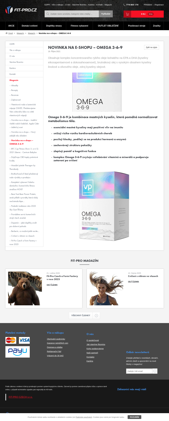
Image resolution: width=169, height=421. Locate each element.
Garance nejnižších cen (57, 343)
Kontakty (90, 357)
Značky (156, 26)
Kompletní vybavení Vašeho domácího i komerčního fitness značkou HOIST (22, 186)
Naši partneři (92, 353)
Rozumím (134, 417)
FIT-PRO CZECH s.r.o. (21, 397)
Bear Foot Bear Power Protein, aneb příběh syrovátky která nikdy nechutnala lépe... (23, 198)
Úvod (10, 33)
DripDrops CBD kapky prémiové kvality (23, 159)
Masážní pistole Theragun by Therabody (22, 167)
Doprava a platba (54, 347)
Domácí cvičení (29, 26)
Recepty (14, 90)
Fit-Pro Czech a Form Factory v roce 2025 (23, 242)
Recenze (15, 95)
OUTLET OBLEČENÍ (108, 26)
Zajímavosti (16, 99)
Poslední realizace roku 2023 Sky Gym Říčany (22, 208)
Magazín (108, 5)
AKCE (11, 26)
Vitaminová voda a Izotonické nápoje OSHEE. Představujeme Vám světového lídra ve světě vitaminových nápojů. (22, 110)
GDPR (47, 5)
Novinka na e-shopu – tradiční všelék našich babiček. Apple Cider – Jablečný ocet (24, 124)
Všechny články (82, 315)
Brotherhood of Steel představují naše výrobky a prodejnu (23, 175)
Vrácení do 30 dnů (55, 355)
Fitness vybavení (79, 26)
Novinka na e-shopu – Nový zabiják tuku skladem (22, 134)
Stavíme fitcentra (79, 5)
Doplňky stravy (54, 26)
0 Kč (147, 14)
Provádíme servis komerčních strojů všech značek (22, 216)
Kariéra (91, 5)
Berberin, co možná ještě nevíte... (25, 231)
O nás (67, 5)
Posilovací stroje (136, 26)
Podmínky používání (84, 417)
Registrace (159, 5)
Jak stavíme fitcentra (96, 344)
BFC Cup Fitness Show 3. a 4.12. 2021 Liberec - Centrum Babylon (24, 150)
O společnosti (93, 340)
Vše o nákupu (57, 5)
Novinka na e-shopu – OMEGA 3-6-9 (21, 142)
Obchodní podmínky (56, 339)
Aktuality (14, 85)
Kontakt (99, 5)
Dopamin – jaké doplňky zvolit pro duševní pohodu (23, 224)
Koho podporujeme (95, 348)
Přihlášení (148, 5)
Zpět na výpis (151, 47)
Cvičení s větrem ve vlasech (22, 235)
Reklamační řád (54, 351)
